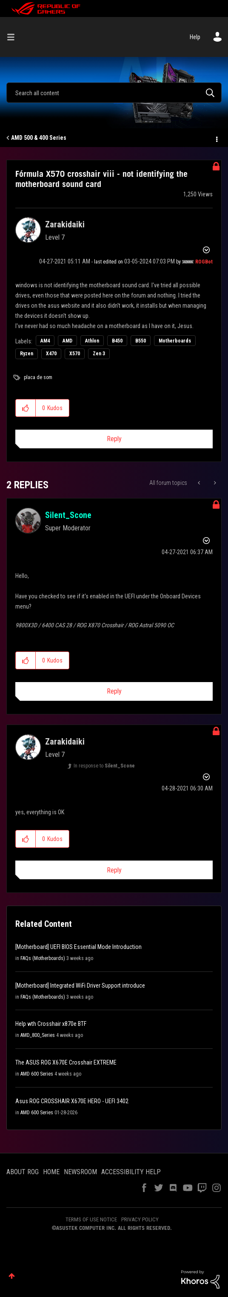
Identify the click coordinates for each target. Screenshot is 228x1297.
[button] (26, 407)
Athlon (92, 341)
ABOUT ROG (22, 1172)
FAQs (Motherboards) (42, 958)
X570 (74, 354)
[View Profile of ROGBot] (204, 262)
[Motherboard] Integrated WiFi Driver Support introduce (80, 985)
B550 (140, 341)
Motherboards (175, 341)
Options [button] (216, 138)
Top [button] (11, 1276)
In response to (104, 766)
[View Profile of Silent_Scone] (68, 515)
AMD (67, 341)
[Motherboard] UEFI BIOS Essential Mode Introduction (78, 946)
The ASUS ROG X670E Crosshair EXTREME (66, 1062)
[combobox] (114, 92)
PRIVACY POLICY (140, 1219)
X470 (51, 354)
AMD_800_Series (37, 1035)
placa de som (38, 377)
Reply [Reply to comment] (114, 691)
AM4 (45, 341)
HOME (51, 1172)
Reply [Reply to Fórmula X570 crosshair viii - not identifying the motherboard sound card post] (114, 439)
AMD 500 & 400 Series (38, 137)
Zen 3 (99, 354)
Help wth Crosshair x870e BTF (50, 1023)
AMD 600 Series (36, 1074)
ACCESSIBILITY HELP (131, 1172)
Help (195, 37)
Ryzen (26, 354)
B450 (117, 341)
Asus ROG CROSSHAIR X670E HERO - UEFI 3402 (71, 1101)
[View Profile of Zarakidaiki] (65, 224)
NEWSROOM (80, 1172)
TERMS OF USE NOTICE (91, 1219)
